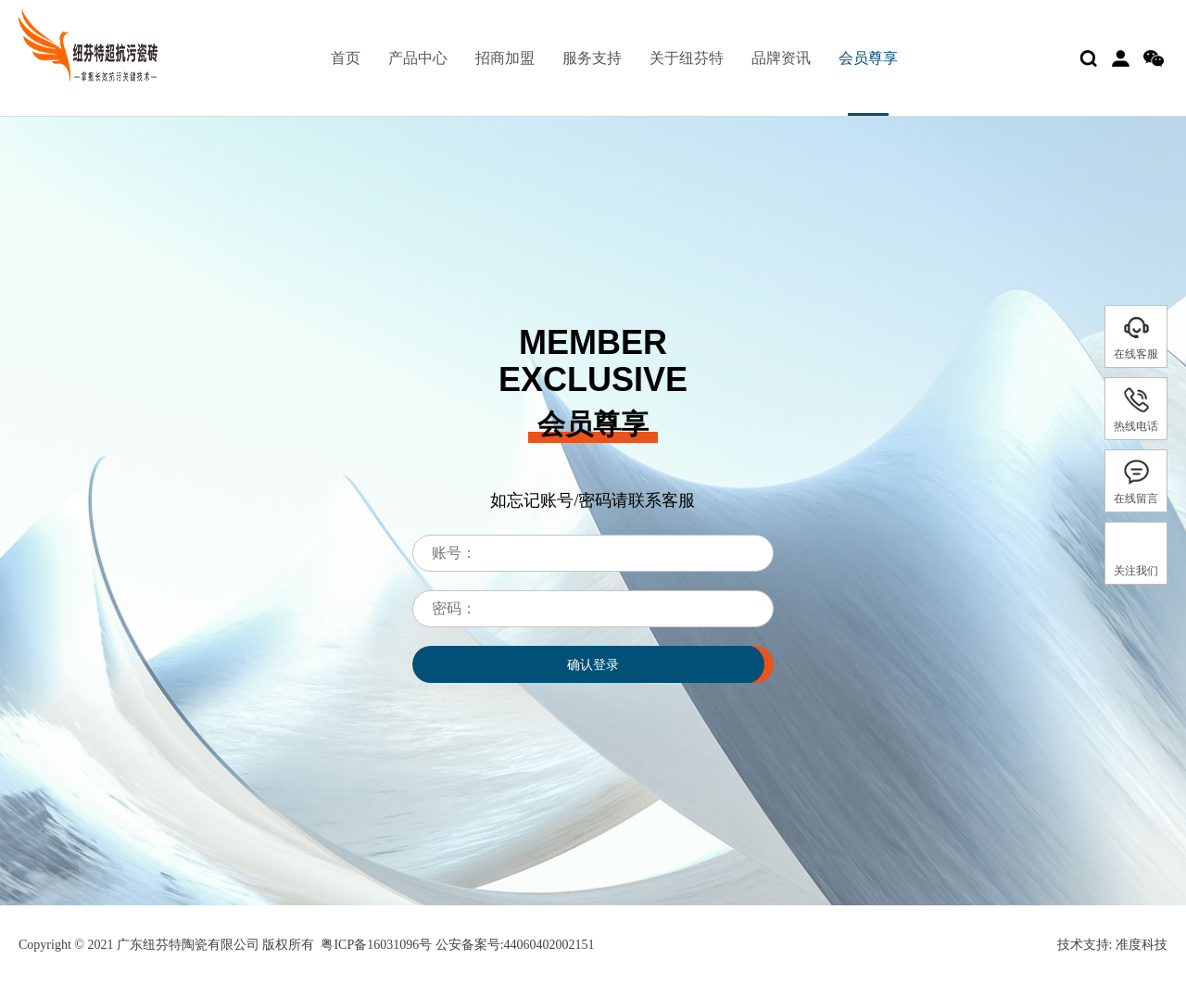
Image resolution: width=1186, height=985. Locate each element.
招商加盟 (505, 58)
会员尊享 (868, 58)
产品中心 (418, 58)
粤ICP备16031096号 (376, 945)
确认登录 (593, 664)
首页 (345, 58)
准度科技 (1141, 945)
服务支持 (592, 58)
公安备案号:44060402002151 (513, 945)
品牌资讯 (781, 58)
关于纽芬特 (687, 58)
